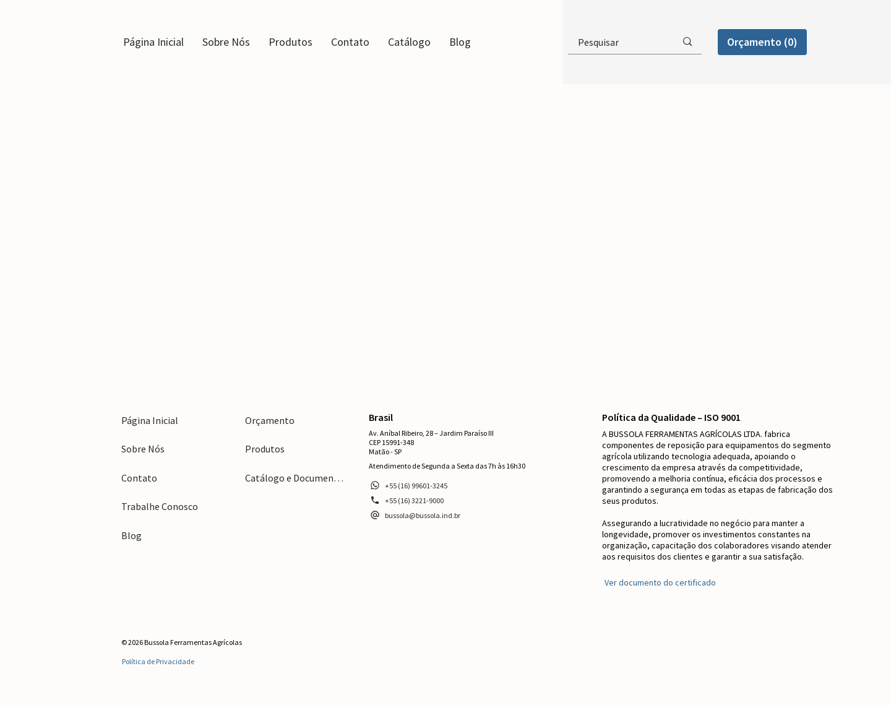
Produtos (265, 449)
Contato (139, 478)
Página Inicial (149, 420)
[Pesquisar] (612, 42)
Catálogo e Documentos (294, 478)
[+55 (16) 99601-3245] (408, 485)
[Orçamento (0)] (762, 41)
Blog (131, 535)
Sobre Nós (143, 449)
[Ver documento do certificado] (659, 582)
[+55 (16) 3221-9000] (406, 500)
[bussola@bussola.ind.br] (415, 515)
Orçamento (270, 420)
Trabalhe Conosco (159, 506)
